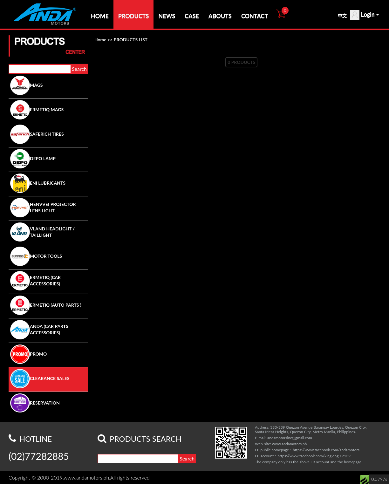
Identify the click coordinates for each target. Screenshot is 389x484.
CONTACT (254, 15)
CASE (192, 15)
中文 (342, 15)
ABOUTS (220, 15)
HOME (100, 15)
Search (79, 69)
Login (364, 15)
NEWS (166, 15)
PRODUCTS (133, 15)
